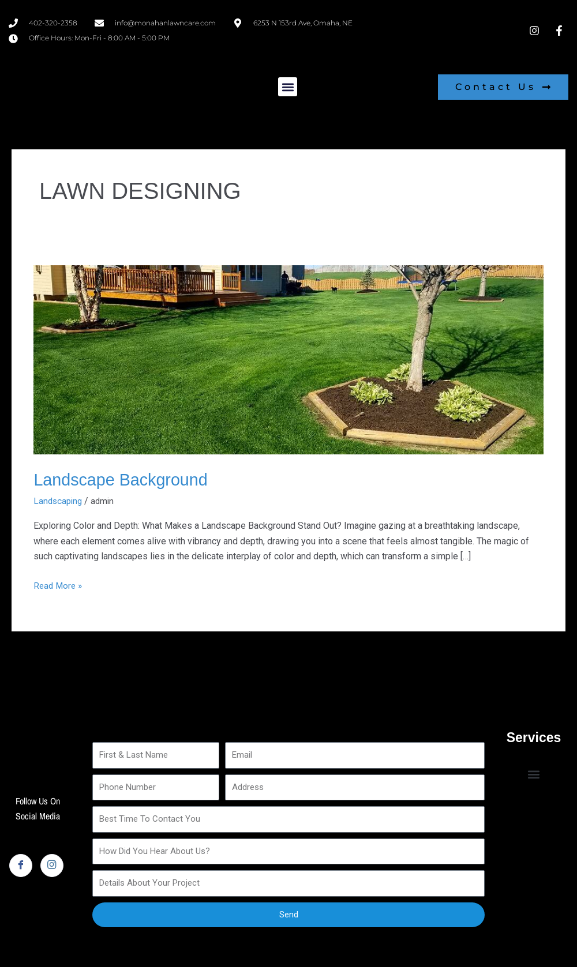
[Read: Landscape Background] (288, 358)
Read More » (59, 584)
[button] (287, 86)
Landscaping (59, 500)
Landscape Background (124, 479)
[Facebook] (20, 865)
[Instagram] (51, 865)
